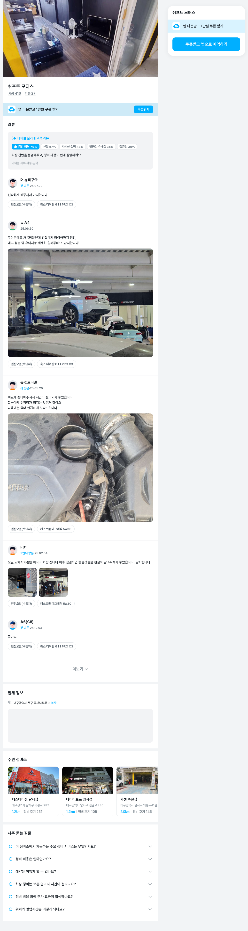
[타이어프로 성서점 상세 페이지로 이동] (87, 791)
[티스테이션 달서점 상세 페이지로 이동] (33, 791)
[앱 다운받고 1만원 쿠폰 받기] (80, 109)
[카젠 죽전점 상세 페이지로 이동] (142, 791)
